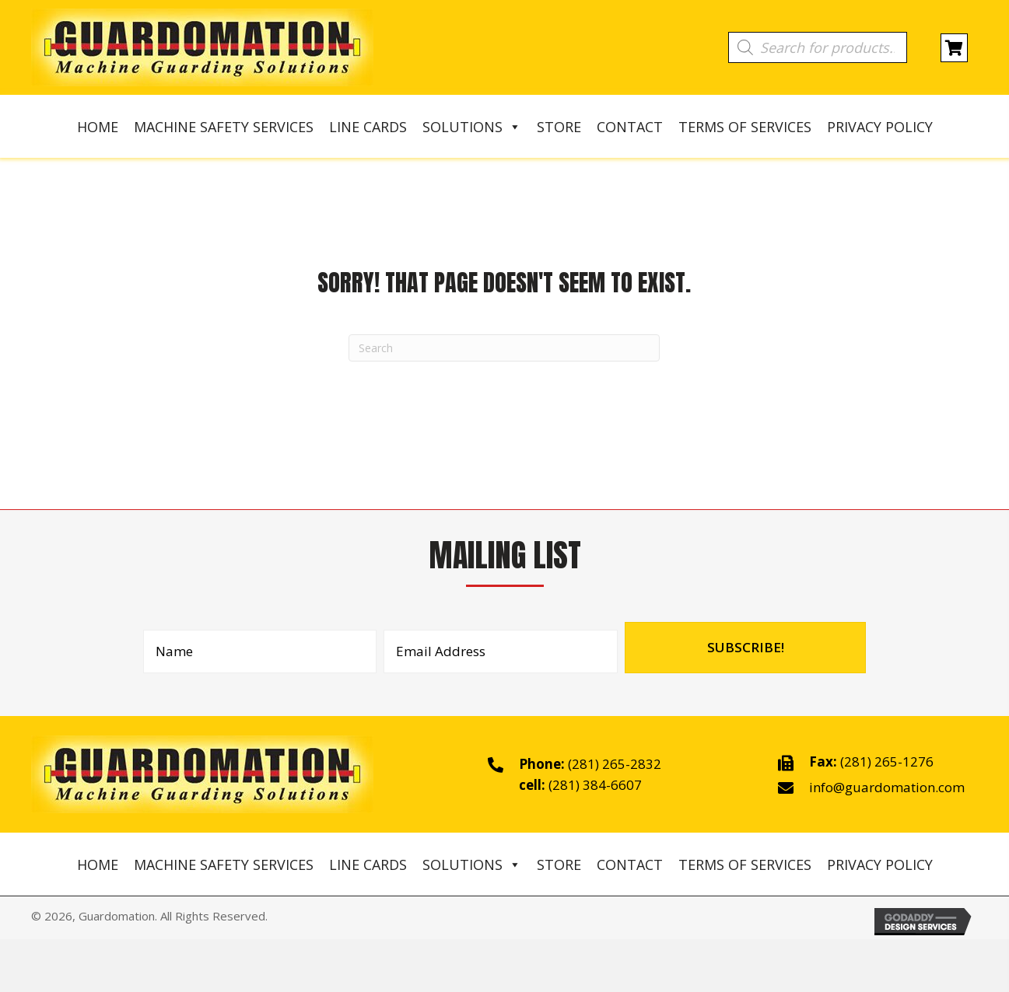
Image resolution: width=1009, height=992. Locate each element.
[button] (745, 647)
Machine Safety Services (224, 126)
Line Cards (368, 126)
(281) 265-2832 (614, 764)
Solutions (471, 126)
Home (97, 126)
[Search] (504, 348)
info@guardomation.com (887, 787)
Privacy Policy (880, 126)
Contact (630, 126)
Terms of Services (744, 126)
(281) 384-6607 (595, 785)
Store (559, 126)
